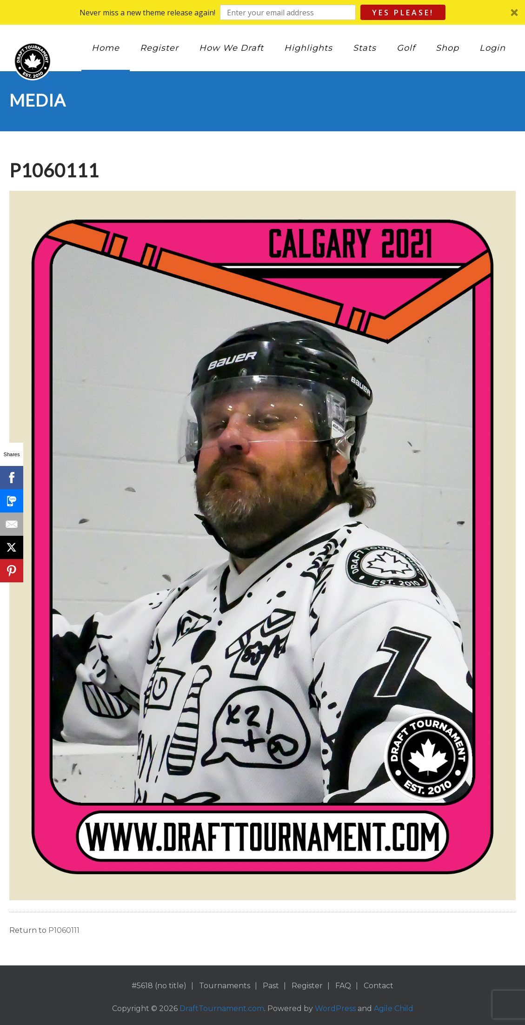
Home (106, 48)
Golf (406, 48)
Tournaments (224, 985)
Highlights (308, 48)
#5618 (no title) (159, 985)
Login (492, 48)
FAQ (343, 985)
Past (271, 985)
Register (159, 48)
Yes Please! (403, 12)
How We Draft (231, 48)
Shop (447, 48)
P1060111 (64, 930)
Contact (378, 985)
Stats (364, 48)
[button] (262, 12)
